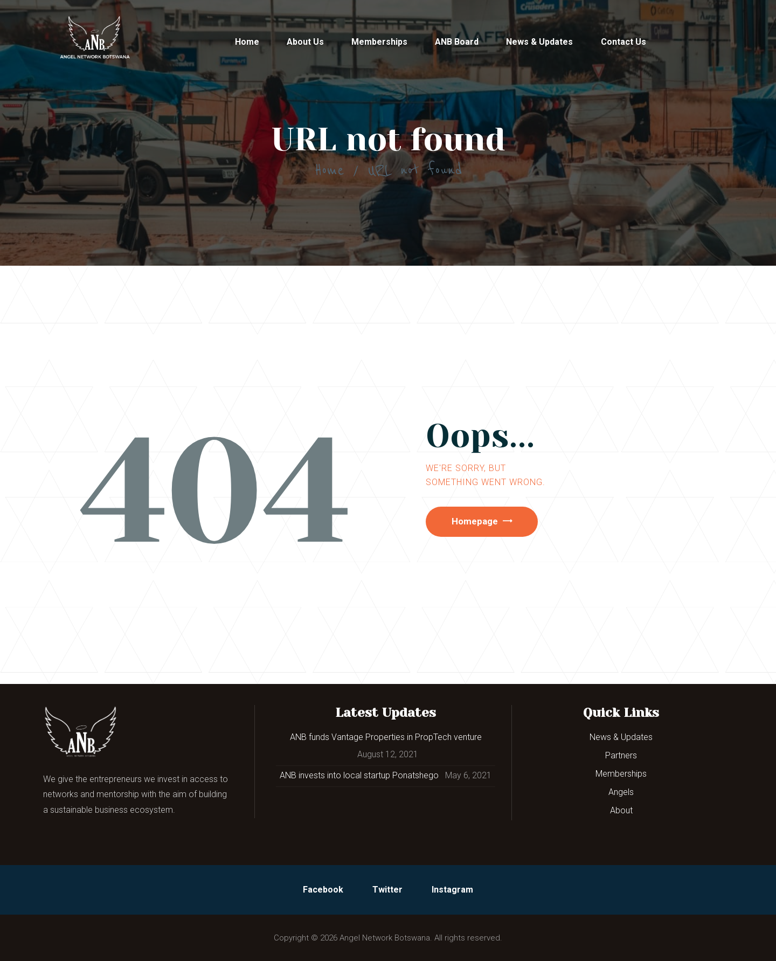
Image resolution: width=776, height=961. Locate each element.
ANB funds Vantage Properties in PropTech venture (386, 737)
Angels (621, 792)
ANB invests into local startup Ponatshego (359, 775)
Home (329, 170)
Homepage (480, 522)
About (621, 810)
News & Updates (621, 737)
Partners (621, 755)
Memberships (621, 774)
